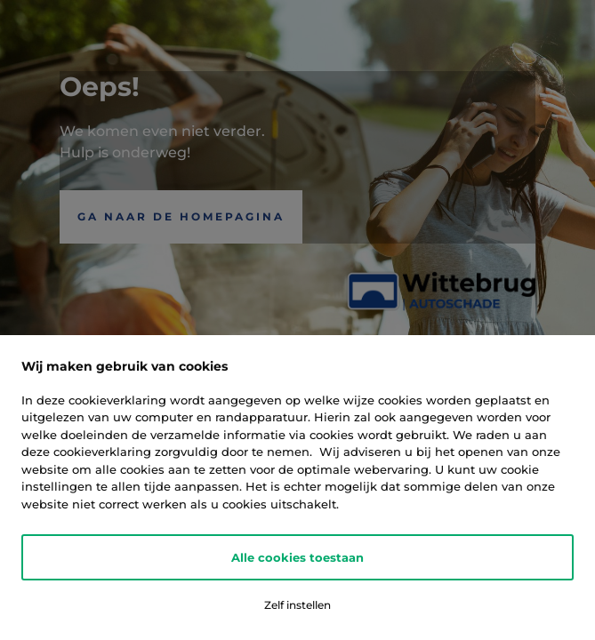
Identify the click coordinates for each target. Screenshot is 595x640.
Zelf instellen (297, 605)
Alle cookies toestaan (297, 557)
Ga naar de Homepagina (181, 216)
